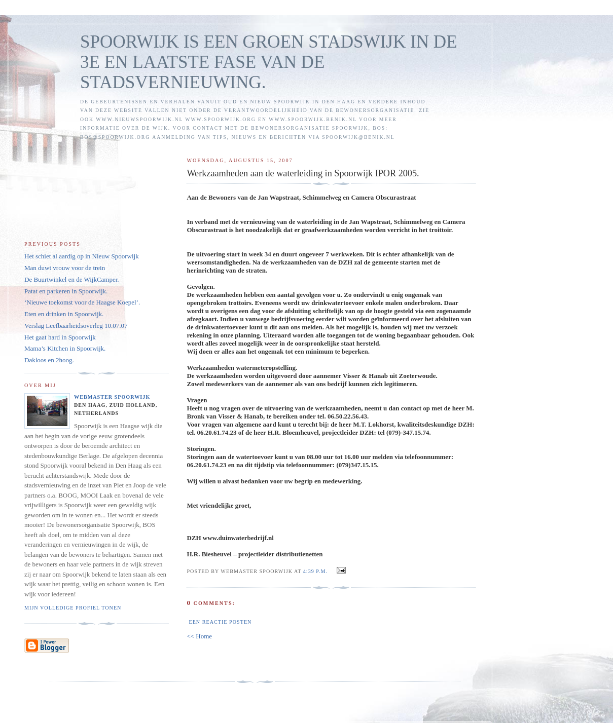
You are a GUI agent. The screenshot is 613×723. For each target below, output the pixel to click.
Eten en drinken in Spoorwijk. (63, 314)
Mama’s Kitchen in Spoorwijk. (64, 348)
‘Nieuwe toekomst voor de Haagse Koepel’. (82, 302)
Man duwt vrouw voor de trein (64, 268)
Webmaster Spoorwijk (112, 397)
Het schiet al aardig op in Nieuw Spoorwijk (81, 256)
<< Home (199, 636)
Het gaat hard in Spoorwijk (60, 337)
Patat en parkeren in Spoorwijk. (65, 291)
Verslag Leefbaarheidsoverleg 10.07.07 (76, 325)
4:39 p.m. (315, 571)
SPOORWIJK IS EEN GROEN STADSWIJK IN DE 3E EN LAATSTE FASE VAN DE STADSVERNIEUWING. (268, 62)
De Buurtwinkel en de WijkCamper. (71, 279)
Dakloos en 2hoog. (49, 360)
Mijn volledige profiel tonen (72, 608)
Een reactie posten (220, 622)
